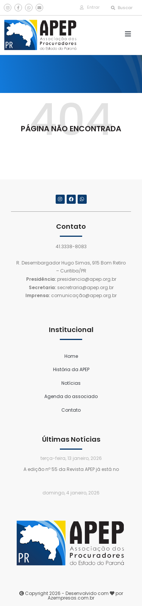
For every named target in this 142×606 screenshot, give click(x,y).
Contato (71, 410)
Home (71, 356)
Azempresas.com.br (71, 598)
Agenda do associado (71, 396)
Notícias (71, 383)
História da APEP (71, 369)
